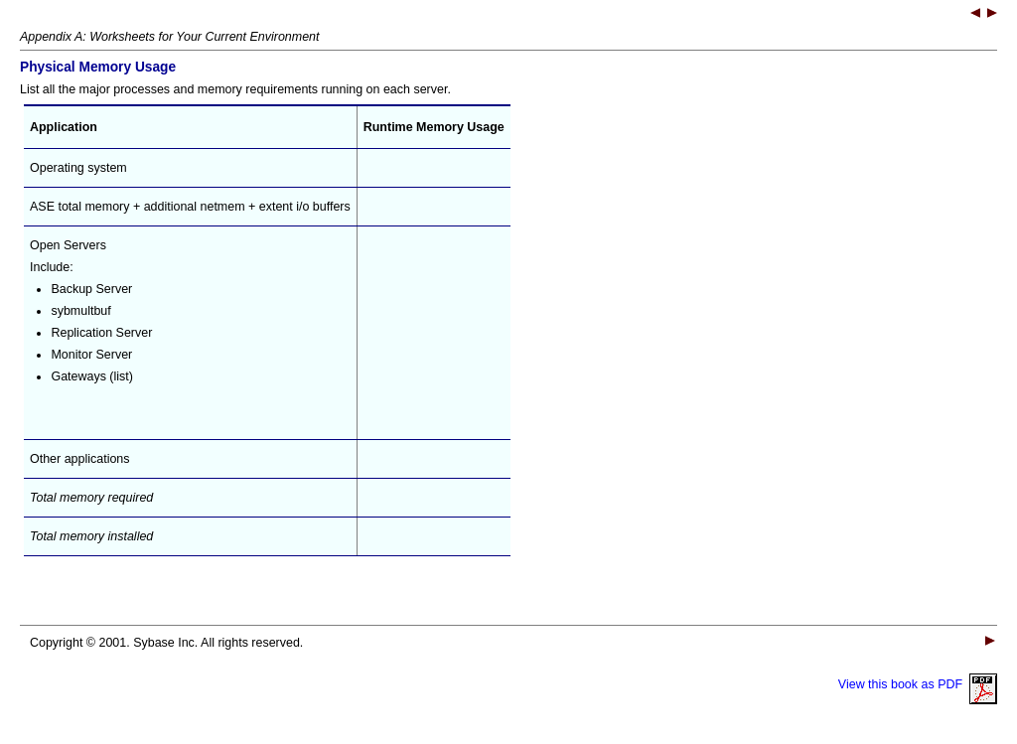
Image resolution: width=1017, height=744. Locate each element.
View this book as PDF (917, 684)
